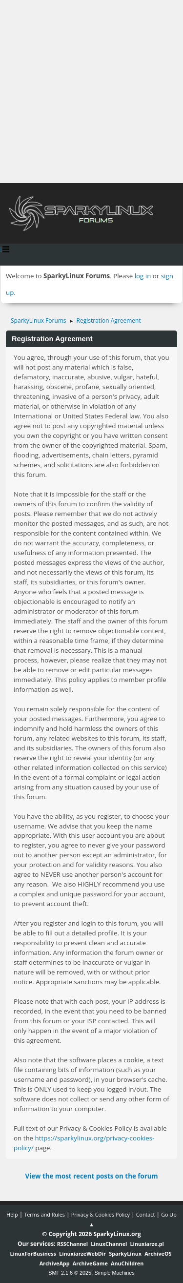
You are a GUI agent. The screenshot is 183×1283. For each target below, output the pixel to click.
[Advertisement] (91, 91)
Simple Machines (115, 1273)
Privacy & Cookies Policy (100, 1214)
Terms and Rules (44, 1214)
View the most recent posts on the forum (91, 1176)
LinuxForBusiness (33, 1253)
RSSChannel (72, 1243)
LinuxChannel (109, 1243)
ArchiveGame (90, 1263)
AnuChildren (127, 1263)
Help (12, 1214)
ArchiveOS (157, 1253)
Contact (145, 1214)
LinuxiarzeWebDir (82, 1253)
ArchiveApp (55, 1263)
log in (143, 275)
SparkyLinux (125, 1253)
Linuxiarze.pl (147, 1243)
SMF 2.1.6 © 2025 (69, 1273)
